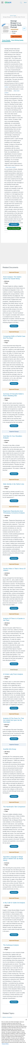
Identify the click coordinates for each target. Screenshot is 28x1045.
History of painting (7, 1017)
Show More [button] (14, 224)
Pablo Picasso (6, 1022)
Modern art (5, 1025)
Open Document (16, 36)
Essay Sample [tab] (6, 40)
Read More (14, 326)
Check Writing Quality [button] (14, 228)
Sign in (25, 2)
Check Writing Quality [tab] (17, 40)
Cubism (6, 87)
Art (3, 1027)
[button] (2, 2)
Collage (5, 1030)
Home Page (13, 15)
